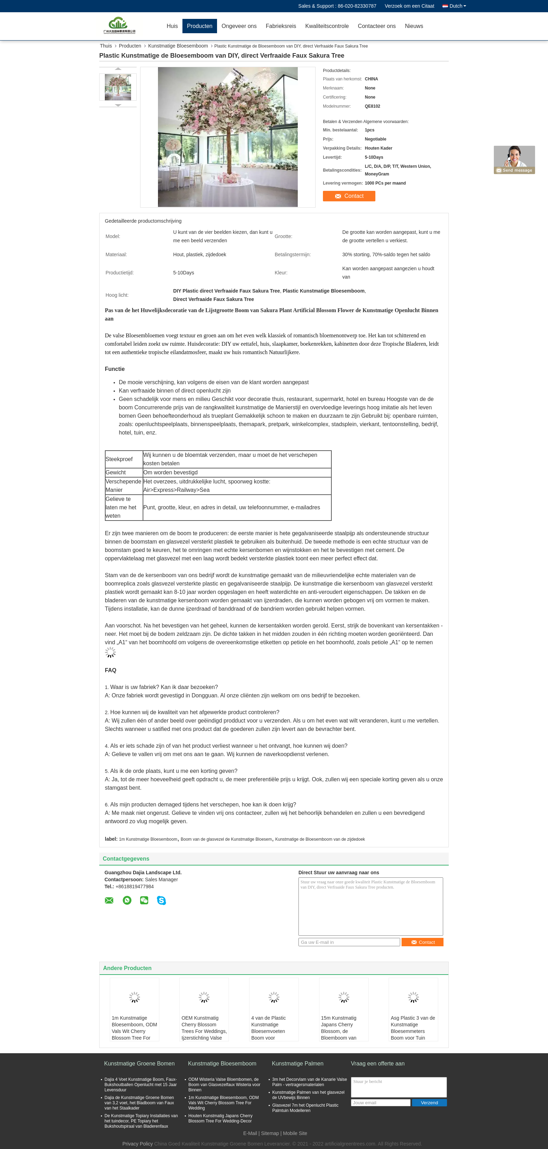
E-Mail (250, 1133)
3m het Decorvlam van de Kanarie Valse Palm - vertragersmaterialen (309, 1082)
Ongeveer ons (239, 26)
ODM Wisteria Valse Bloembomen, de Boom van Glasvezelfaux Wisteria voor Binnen (224, 1084)
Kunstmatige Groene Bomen (139, 1064)
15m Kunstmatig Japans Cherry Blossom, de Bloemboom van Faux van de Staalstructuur (338, 1034)
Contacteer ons (377, 26)
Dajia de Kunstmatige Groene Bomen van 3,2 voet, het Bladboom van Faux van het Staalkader (139, 1103)
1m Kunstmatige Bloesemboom (148, 839)
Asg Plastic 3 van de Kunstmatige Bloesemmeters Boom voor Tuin (413, 1028)
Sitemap (270, 1133)
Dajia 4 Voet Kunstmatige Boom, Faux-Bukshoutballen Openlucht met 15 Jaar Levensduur (140, 1084)
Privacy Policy (137, 1144)
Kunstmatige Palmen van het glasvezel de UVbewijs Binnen (308, 1095)
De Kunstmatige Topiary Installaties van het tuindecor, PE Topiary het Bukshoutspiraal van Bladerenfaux (141, 1121)
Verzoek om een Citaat (409, 6)
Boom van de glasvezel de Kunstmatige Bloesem (226, 839)
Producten (199, 26)
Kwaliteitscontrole (327, 26)
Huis (172, 26)
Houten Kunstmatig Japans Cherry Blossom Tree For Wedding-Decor (220, 1118)
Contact (353, 196)
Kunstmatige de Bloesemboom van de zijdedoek (320, 839)
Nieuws (414, 26)
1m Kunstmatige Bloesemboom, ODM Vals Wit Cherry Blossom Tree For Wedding (134, 1031)
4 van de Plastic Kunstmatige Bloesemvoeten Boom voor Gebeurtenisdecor (270, 1031)
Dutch (457, 6)
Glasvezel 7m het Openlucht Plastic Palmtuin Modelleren (305, 1108)
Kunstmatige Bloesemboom (178, 46)
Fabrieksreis (281, 26)
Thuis (106, 46)
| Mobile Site (293, 1133)
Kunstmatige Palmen (298, 1064)
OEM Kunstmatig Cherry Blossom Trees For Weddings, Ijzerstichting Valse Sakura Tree (204, 1031)
